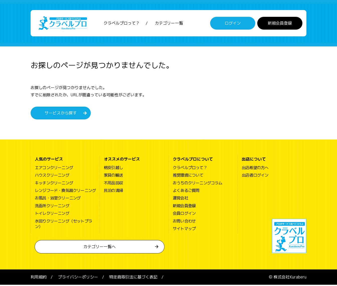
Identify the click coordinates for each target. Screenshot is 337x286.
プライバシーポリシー (78, 278)
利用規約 (39, 278)
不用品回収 (113, 184)
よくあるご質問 (186, 191)
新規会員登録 (280, 24)
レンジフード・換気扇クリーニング (65, 191)
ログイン (233, 24)
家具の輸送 (113, 176)
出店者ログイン (255, 176)
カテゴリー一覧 (169, 24)
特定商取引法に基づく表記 (133, 278)
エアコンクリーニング (54, 169)
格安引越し (113, 169)
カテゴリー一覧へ (99, 248)
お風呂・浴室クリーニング (57, 199)
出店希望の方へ (255, 169)
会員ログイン (184, 214)
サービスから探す (61, 114)
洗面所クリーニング (52, 207)
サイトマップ (184, 230)
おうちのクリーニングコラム (197, 184)
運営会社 (180, 199)
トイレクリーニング (52, 214)
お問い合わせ (184, 222)
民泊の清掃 (113, 191)
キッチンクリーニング (54, 184)
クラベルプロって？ (122, 24)
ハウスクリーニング (52, 176)
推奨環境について (188, 176)
